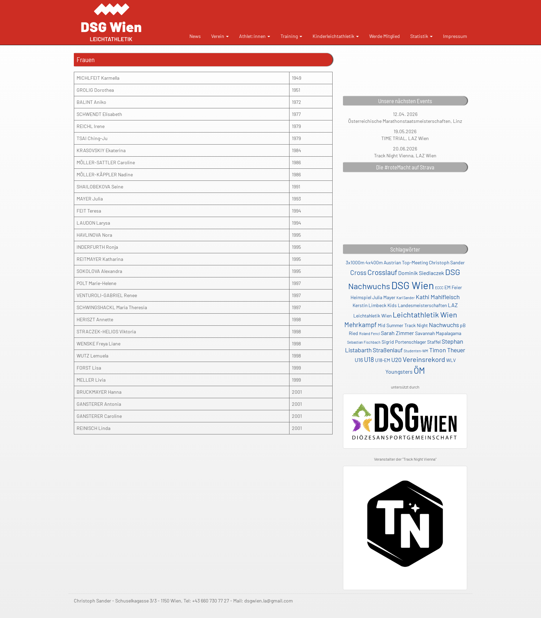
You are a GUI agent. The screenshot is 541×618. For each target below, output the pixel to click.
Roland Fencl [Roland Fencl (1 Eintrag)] (369, 333)
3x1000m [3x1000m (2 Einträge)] (355, 262)
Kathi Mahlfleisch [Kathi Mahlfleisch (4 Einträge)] (438, 297)
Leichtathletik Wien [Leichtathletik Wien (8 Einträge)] (425, 314)
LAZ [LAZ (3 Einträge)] (453, 305)
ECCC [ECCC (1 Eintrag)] (439, 287)
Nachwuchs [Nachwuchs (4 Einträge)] (444, 324)
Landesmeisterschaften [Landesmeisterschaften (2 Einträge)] (422, 305)
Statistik (421, 36)
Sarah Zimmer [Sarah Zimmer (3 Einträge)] (397, 333)
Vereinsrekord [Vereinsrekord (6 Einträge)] (424, 359)
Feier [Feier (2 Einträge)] (457, 287)
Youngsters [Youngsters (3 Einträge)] (399, 371)
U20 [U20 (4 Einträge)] (396, 359)
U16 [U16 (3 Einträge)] (359, 359)
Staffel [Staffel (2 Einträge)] (434, 342)
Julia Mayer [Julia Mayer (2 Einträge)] (383, 297)
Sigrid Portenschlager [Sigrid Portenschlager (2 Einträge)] (404, 342)
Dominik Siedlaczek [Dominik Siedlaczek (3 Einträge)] (421, 272)
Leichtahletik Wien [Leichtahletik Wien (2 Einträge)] (372, 315)
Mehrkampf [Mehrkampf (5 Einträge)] (360, 324)
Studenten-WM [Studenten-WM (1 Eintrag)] (416, 351)
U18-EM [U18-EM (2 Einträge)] (382, 360)
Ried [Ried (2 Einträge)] (353, 333)
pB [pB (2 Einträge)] (463, 325)
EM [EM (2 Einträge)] (447, 287)
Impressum (455, 36)
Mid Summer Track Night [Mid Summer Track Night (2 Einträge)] (403, 325)
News (195, 36)
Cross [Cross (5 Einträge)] (358, 272)
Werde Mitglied (384, 36)
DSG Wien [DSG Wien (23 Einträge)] (412, 285)
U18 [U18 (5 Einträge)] (369, 359)
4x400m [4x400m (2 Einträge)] (374, 262)
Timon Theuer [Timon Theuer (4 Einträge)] (447, 350)
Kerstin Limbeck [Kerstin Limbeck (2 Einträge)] (369, 305)
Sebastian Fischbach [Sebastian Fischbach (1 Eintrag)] (364, 342)
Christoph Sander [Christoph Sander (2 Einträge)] (447, 262)
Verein (220, 36)
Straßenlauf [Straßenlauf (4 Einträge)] (388, 350)
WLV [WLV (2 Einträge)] (451, 360)
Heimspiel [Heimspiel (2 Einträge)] (361, 297)
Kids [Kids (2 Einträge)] (392, 305)
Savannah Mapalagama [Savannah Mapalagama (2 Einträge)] (438, 333)
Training (291, 36)
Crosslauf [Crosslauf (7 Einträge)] (382, 272)
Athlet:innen (254, 36)
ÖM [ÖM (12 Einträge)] (419, 370)
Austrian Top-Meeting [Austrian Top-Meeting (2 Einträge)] (406, 262)
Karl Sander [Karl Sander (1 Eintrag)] (405, 297)
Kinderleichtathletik (336, 36)
